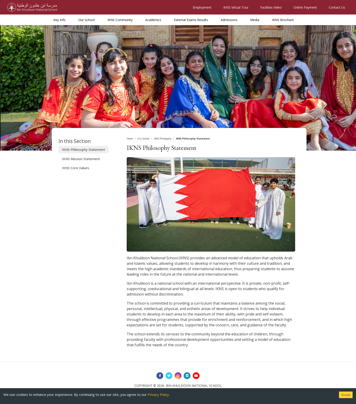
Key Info (59, 20)
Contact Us (337, 7)
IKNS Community (120, 20)
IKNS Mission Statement (81, 158)
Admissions (229, 20)
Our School (86, 20)
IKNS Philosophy (162, 138)
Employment (202, 7)
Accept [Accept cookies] (345, 395)
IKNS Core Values (75, 168)
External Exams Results (191, 20)
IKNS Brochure (283, 20)
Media (254, 20)
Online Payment (305, 7)
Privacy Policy (158, 394)
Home (130, 138)
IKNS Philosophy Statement (83, 149)
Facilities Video (271, 7)
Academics (153, 20)
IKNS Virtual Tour (235, 7)
